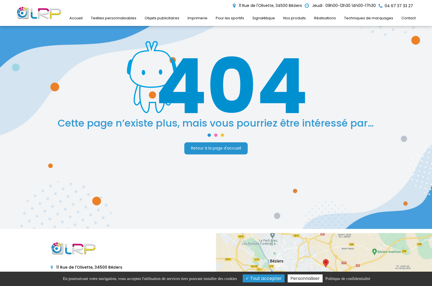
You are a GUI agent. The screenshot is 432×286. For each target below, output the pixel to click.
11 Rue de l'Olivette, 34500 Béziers (267, 5)
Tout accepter (263, 278)
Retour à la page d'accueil (216, 148)
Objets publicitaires (162, 18)
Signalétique (263, 18)
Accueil (76, 18)
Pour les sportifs (230, 18)
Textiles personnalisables (113, 18)
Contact (408, 18)
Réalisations (325, 18)
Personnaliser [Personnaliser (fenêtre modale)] (305, 278)
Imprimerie (197, 18)
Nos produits (294, 18)
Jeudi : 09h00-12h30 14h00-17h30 (340, 5)
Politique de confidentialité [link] (347, 278)
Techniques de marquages (368, 18)
